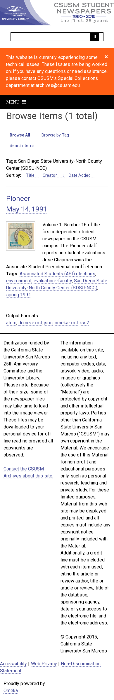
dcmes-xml (30, 323)
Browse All (20, 135)
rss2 (84, 323)
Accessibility (13, 663)
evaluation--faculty (53, 281)
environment (19, 281)
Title (30, 175)
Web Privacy (44, 663)
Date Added (80, 175)
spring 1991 (18, 295)
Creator (50, 175)
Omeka (11, 690)
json (48, 323)
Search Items (22, 145)
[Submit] (94, 36)
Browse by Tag (55, 135)
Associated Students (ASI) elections (57, 273)
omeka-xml (66, 323)
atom (11, 323)
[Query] (57, 36)
